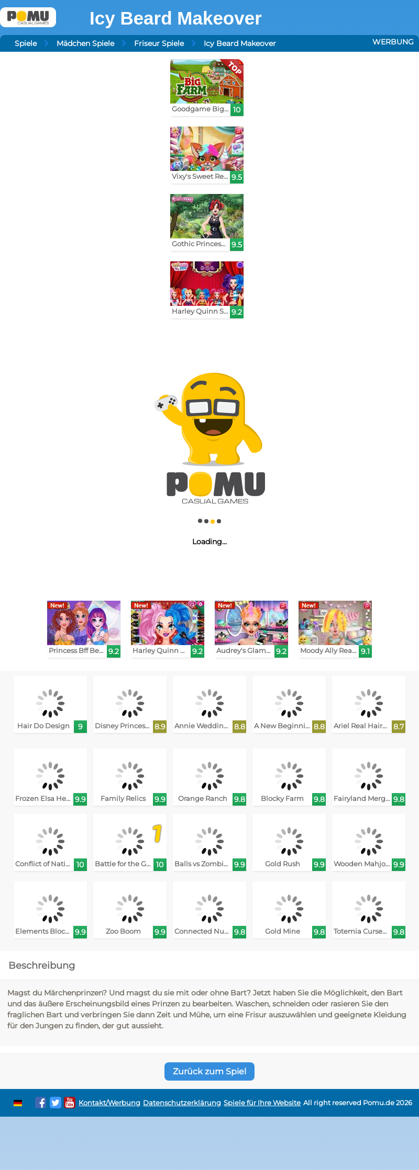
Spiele (26, 43)
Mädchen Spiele (85, 43)
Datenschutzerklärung (182, 1103)
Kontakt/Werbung (109, 1103)
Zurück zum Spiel (209, 1071)
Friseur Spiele (159, 43)
